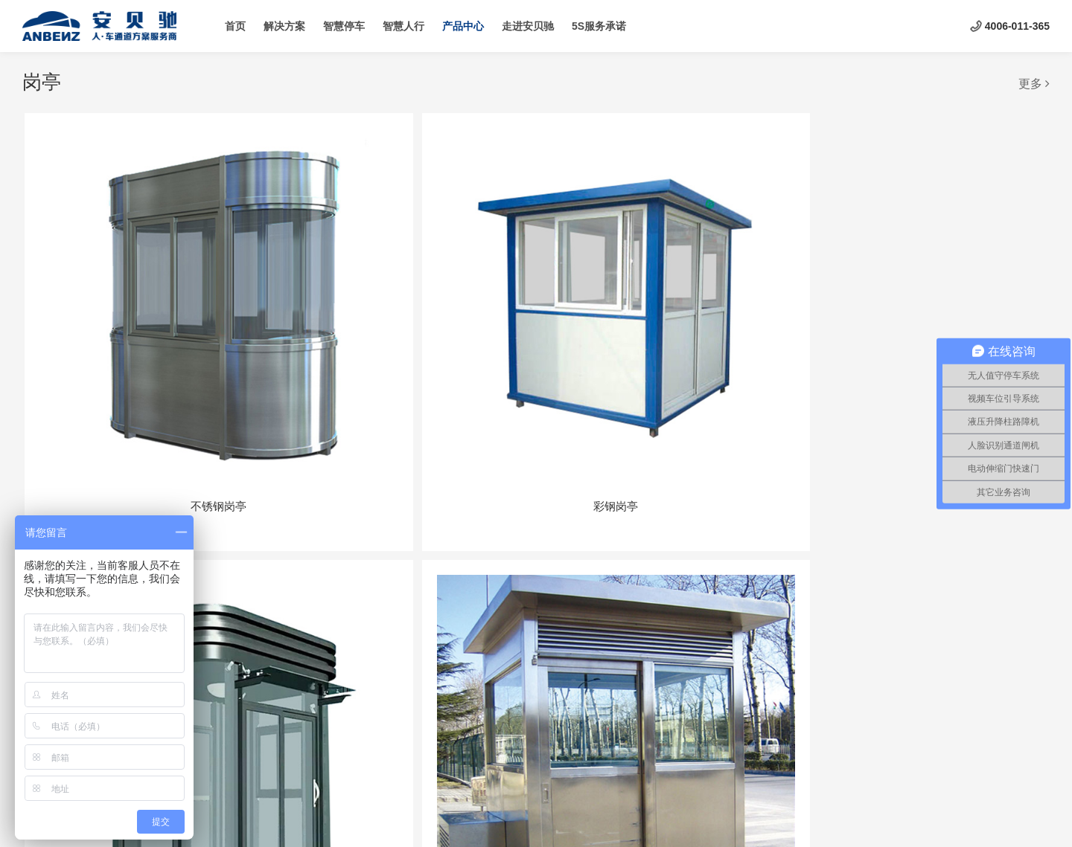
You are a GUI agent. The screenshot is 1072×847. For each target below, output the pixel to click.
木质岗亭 (951, 315)
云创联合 (568, 821)
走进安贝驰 (528, 26)
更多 (1034, 83)
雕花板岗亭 (329, 573)
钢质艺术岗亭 (536, 315)
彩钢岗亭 (328, 315)
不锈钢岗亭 (121, 315)
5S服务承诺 (599, 26)
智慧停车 (344, 26)
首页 (235, 26)
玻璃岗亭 (743, 573)
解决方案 (284, 26)
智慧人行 (403, 26)
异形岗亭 (536, 573)
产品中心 (463, 26)
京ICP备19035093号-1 (440, 821)
